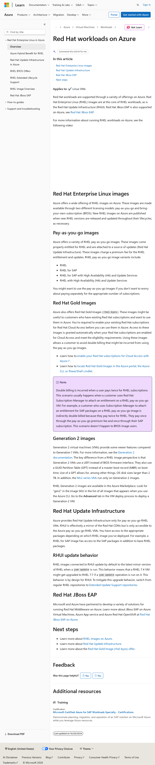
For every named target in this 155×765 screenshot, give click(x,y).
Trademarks (9, 762)
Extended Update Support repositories (113, 585)
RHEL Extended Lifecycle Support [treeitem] (23, 80)
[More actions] (149, 27)
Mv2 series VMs (87, 478)
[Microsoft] (6, 5)
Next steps (62, 79)
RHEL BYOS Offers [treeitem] (20, 71)
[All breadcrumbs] (56, 27)
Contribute (64, 757)
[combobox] (25, 32)
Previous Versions (31, 757)
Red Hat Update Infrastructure (73, 70)
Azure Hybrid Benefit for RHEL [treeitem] (27, 53)
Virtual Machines (85, 27)
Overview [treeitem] (15, 46)
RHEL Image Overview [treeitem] (22, 89)
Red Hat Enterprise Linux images (74, 65)
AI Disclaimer (10, 757)
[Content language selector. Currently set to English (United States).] (19, 749)
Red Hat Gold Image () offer (111, 649)
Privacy (78, 757)
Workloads (106, 27)
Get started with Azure (136, 14)
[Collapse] (44, 24)
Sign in (147, 4)
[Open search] (138, 5)
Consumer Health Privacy (103, 757)
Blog (48, 757)
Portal (114, 14)
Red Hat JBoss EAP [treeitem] (20, 95)
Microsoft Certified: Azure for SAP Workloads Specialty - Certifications (93, 712)
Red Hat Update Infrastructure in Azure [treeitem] (27, 62)
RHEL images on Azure (97, 638)
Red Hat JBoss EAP (66, 75)
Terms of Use (131, 757)
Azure (67, 27)
